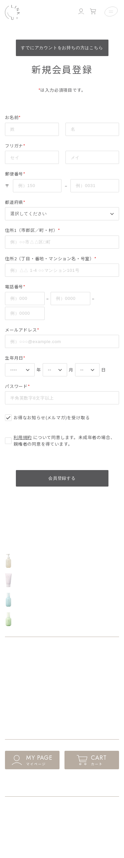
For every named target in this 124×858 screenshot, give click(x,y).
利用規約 (23, 437)
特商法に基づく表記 (81, 809)
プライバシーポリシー (25, 821)
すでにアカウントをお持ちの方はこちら (62, 47)
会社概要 (13, 833)
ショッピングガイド (23, 809)
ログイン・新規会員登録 (54, 783)
